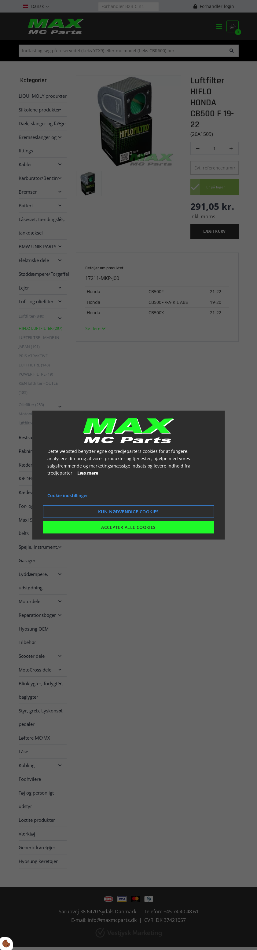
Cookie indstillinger (67, 495)
